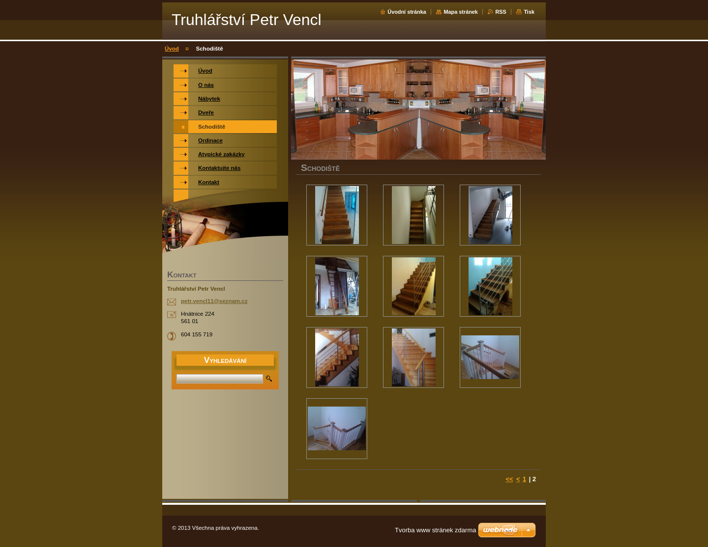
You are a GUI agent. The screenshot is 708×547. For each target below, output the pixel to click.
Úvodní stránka (406, 12)
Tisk (529, 12)
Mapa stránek (460, 12)
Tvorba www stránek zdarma (435, 530)
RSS (500, 12)
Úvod (172, 49)
